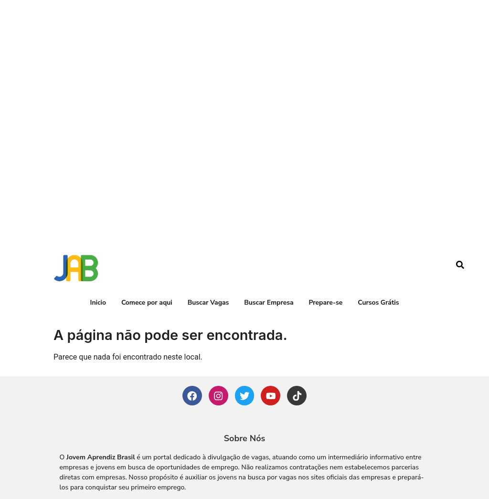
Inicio (98, 247)
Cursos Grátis (378, 247)
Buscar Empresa (268, 247)
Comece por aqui (146, 247)
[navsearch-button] (460, 211)
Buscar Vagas (208, 247)
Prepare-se (325, 247)
